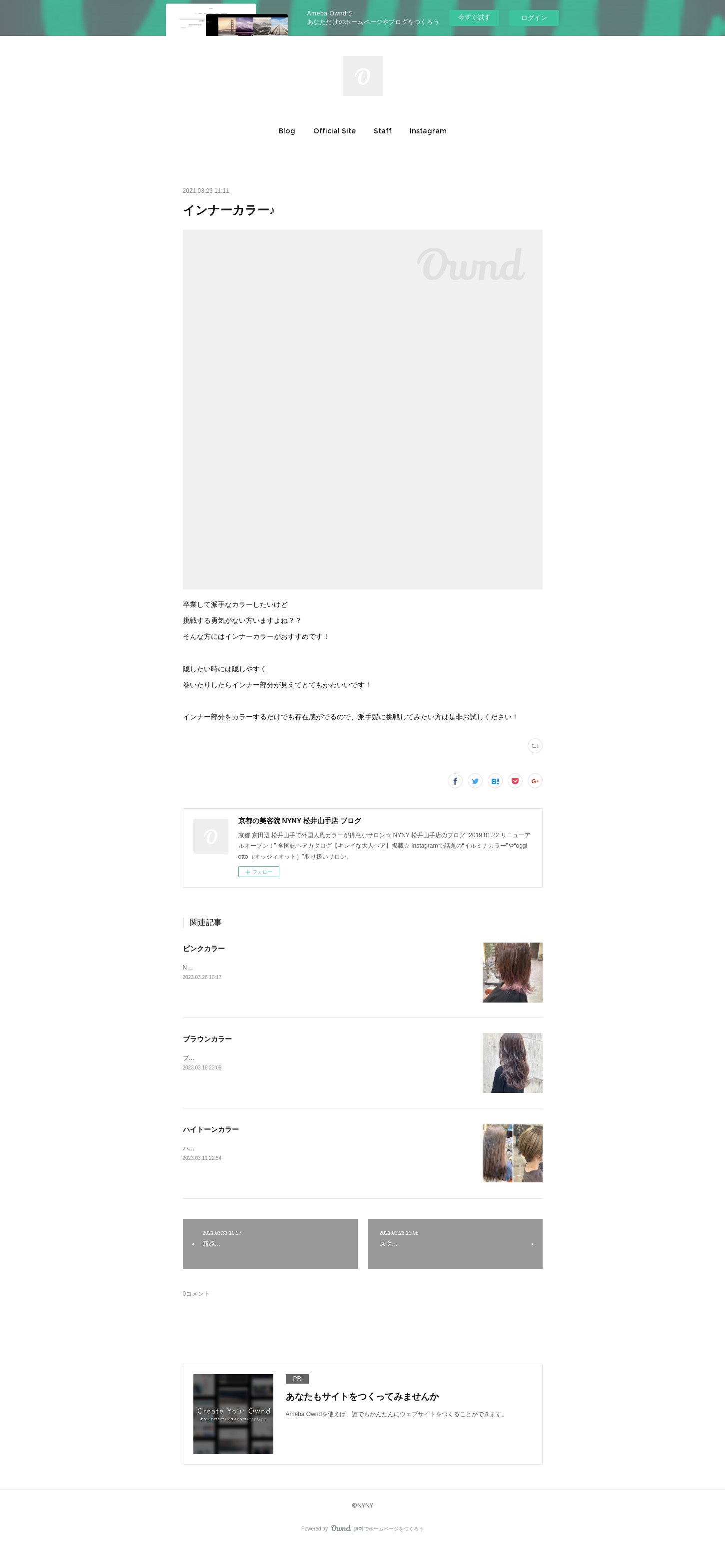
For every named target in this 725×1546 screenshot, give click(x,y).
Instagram (428, 130)
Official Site (334, 130)
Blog (287, 130)
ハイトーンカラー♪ (208, 1148)
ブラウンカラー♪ (205, 1057)
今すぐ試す (474, 17)
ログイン (534, 17)
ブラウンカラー (207, 1039)
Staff (383, 130)
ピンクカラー (204, 949)
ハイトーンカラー (211, 1129)
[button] (287, 131)
